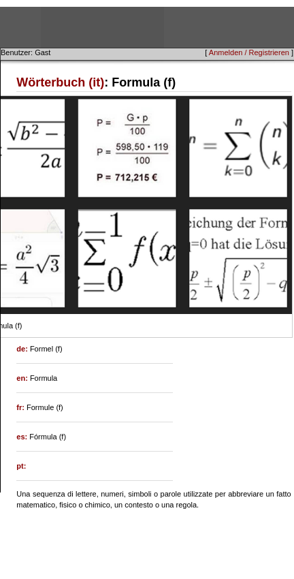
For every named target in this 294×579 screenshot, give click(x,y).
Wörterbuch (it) (60, 82)
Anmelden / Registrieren (249, 52)
